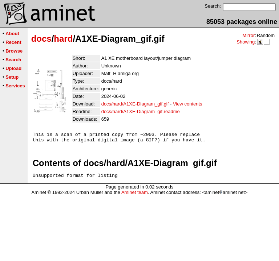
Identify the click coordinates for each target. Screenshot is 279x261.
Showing (245, 42)
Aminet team (134, 195)
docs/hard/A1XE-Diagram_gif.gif (135, 104)
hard (63, 39)
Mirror (248, 35)
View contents (187, 104)
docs (41, 39)
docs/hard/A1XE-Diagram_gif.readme (140, 111)
